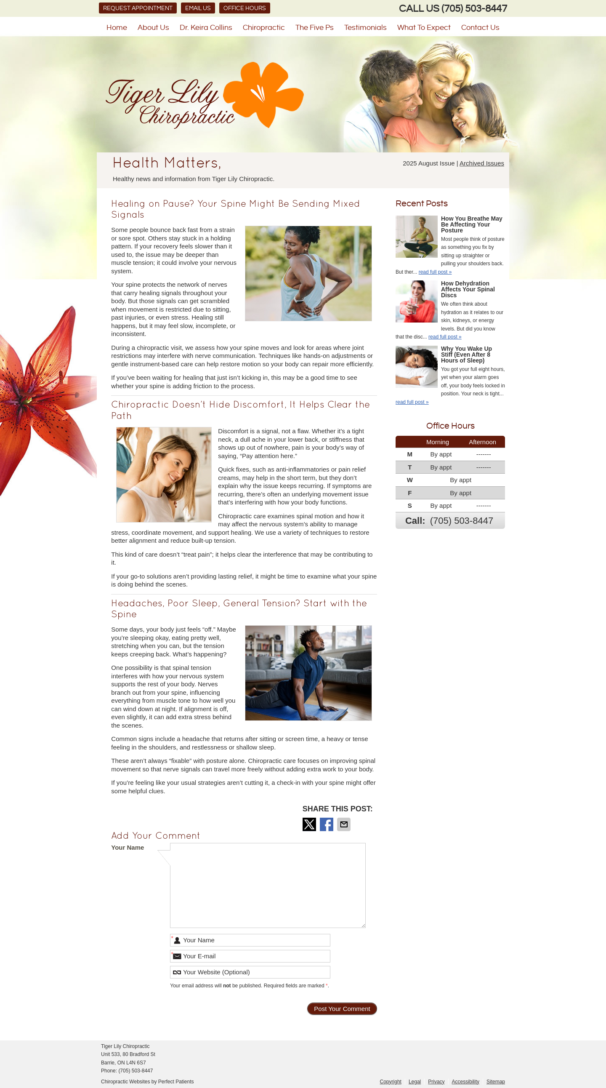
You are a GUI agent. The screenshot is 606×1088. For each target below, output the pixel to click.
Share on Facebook (327, 824)
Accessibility (465, 1082)
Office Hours (244, 8)
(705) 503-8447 (474, 8)
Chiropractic (264, 28)
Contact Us (480, 28)
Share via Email (344, 824)
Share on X (310, 824)
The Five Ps (314, 28)
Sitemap (495, 1082)
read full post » (435, 272)
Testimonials (365, 28)
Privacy (436, 1082)
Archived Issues (482, 163)
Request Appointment (138, 8)
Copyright (390, 1082)
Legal (415, 1082)
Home (116, 28)
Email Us (198, 8)
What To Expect (424, 28)
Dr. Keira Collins (206, 28)
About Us (153, 28)
